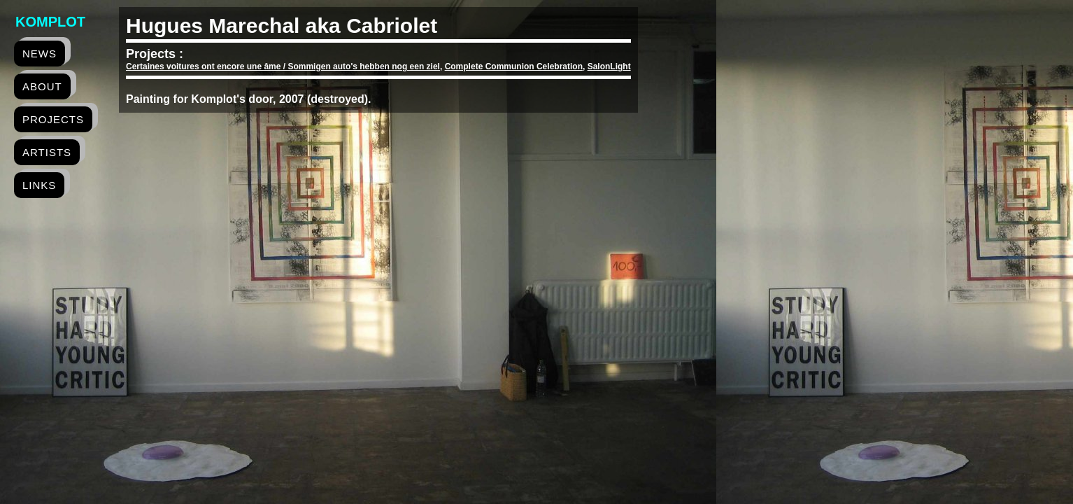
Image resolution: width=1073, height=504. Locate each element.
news (39, 53)
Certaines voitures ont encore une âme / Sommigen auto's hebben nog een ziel (283, 66)
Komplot (50, 21)
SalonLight (609, 66)
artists (46, 152)
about (42, 86)
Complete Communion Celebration (514, 66)
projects (53, 119)
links (39, 185)
